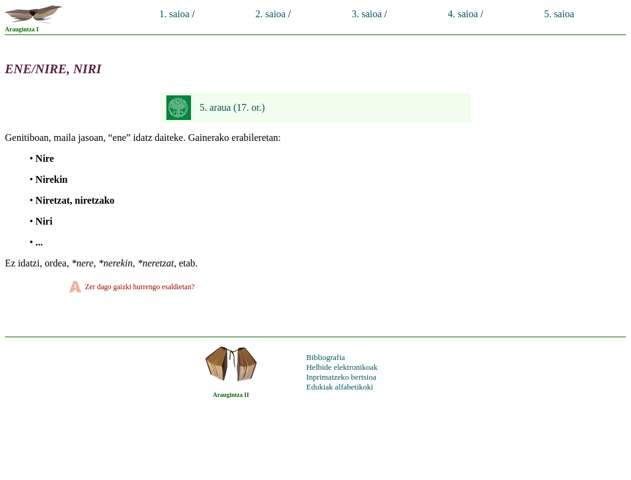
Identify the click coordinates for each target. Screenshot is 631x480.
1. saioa (175, 14)
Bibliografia (325, 357)
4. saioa (463, 14)
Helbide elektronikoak (342, 367)
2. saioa (271, 14)
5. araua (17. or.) (232, 107)
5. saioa (559, 14)
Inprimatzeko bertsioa (341, 377)
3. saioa (367, 14)
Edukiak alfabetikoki (339, 386)
